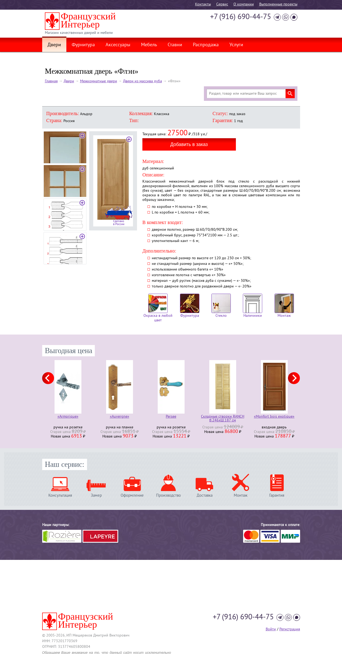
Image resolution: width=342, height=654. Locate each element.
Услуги (236, 45)
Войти (271, 629)
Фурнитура (83, 45)
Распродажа (206, 45)
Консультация (60, 495)
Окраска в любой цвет (157, 308)
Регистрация (289, 629)
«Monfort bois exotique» (274, 417)
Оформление (132, 495)
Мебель (149, 45)
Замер (96, 495)
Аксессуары (118, 45)
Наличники (252, 306)
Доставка (205, 495)
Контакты (203, 4)
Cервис (222, 4)
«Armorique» (67, 417)
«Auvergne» (119, 417)
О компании (243, 4)
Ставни (175, 45)
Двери (54, 45)
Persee (171, 417)
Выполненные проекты (278, 4)
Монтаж (284, 306)
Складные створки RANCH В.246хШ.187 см (222, 418)
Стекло (221, 306)
